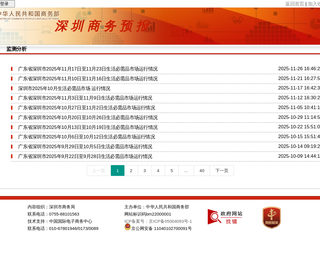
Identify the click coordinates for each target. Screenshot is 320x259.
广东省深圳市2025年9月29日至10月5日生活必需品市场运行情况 (85, 146)
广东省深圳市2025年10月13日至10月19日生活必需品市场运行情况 (87, 127)
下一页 (221, 170)
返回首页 (294, 3)
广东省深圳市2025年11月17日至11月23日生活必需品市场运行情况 (87, 69)
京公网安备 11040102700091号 (161, 228)
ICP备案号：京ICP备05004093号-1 (158, 221)
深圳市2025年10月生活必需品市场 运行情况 (64, 88)
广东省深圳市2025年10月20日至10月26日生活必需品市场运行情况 (87, 117)
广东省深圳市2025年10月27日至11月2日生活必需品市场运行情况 (86, 108)
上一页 (98, 170)
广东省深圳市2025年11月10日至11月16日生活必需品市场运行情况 (87, 78)
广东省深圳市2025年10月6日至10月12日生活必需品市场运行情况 (86, 137)
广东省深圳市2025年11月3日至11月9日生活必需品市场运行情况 (85, 98)
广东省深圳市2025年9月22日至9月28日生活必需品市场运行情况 (85, 156)
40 (202, 170)
